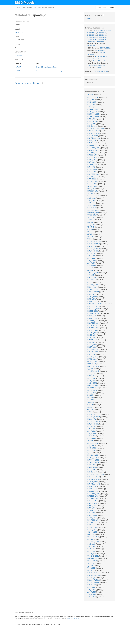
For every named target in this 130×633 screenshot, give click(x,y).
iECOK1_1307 (92, 157)
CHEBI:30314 (91, 37)
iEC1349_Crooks (93, 244)
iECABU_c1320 (93, 116)
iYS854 (90, 239)
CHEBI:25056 (101, 33)
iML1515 (90, 232)
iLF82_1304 (91, 188)
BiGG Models (25, 2)
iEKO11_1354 (92, 181)
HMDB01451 (91, 65)
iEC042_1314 (92, 112)
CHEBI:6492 (91, 41)
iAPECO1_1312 (93, 97)
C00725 (102, 48)
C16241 (108, 48)
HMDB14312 (100, 65)
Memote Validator (47, 7)
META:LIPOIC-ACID (99, 61)
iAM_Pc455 (91, 263)
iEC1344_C (91, 253)
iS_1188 (90, 193)
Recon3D (91, 237)
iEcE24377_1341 (93, 133)
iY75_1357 (91, 224)
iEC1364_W (92, 246)
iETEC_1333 (92, 184)
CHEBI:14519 (97, 31)
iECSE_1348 (92, 169)
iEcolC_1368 (92, 160)
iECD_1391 (91, 124)
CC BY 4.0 (104, 71)
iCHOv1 (90, 229)
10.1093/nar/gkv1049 (73, 618)
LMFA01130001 (100, 50)
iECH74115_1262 (94, 138)
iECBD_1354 (92, 121)
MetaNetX (97, 71)
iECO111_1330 (93, 152)
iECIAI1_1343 (92, 143)
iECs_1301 (91, 167)
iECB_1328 (91, 119)
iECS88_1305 (92, 164)
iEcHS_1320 (92, 140)
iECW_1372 (92, 179)
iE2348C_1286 (93, 109)
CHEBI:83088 (100, 41)
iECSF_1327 (92, 172)
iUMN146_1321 (93, 210)
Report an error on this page (28, 83)
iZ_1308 (90, 220)
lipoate (89, 18)
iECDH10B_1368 (93, 131)
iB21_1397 (91, 104)
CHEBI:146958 (107, 31)
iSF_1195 (91, 100)
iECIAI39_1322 (93, 145)
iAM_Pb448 (91, 261)
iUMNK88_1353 (93, 212)
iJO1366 (90, 95)
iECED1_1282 (92, 136)
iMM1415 (90, 222)
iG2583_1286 (92, 186)
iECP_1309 (91, 162)
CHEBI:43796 (101, 39)
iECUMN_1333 (93, 176)
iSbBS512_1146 (93, 196)
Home (18, 7)
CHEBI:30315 (101, 37)
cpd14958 (90, 54)
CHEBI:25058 (91, 35)
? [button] (42, 82)
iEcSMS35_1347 (93, 174)
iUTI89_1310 (92, 215)
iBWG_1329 (92, 102)
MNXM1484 (91, 46)
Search (112, 7)
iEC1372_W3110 (93, 248)
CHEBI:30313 (101, 35)
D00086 (98, 67)
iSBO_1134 (91, 198)
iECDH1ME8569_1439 (96, 128)
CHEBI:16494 (91, 33)
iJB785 (90, 234)
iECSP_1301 (19, 32)
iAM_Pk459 (91, 265)
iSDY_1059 (91, 200)
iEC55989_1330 (93, 114)
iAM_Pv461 (91, 258)
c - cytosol (18, 55)
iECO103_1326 (93, 150)
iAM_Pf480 (91, 256)
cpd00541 (103, 52)
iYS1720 (90, 268)
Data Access (37, 7)
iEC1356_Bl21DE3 (94, 241)
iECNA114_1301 (93, 148)
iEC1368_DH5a (93, 251)
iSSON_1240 (92, 208)
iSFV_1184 (91, 203)
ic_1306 (90, 107)
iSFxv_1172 (91, 205)
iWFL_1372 (91, 217)
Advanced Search (27, 7)
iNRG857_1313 (93, 191)
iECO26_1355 (92, 155)
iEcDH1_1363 (92, 126)
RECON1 (90, 227)
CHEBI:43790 (91, 39)
